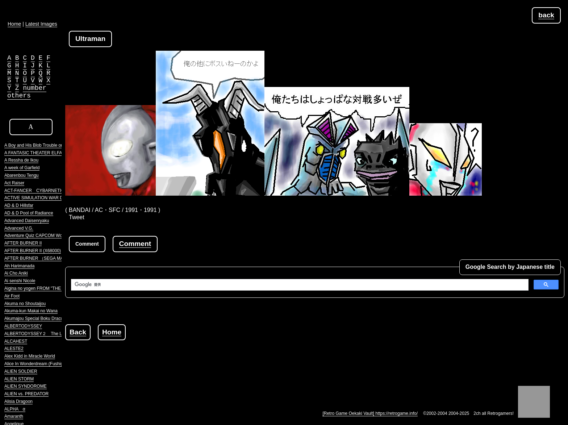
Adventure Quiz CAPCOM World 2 (37, 235)
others (19, 95)
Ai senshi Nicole (19, 280)
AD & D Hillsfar (18, 205)
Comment (135, 243)
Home (111, 332)
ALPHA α (14, 409)
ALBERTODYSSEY (23, 326)
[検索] (299, 285)
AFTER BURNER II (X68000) (32, 250)
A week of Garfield (21, 167)
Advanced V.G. (18, 228)
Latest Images (41, 24)
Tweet (76, 217)
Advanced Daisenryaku (26, 220)
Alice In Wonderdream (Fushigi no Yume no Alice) (52, 363)
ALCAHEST (15, 341)
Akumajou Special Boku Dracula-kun (39, 318)
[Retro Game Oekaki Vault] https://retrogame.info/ (370, 413)
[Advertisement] (197, 356)
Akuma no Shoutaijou (25, 303)
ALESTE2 (14, 348)
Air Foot (12, 296)
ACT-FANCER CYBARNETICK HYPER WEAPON (54, 190)
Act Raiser (14, 183)
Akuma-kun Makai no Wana (31, 310)
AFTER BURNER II (23, 243)
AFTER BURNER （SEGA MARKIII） (40, 258)
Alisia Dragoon (18, 401)
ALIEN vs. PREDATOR (26, 393)
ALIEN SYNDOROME (25, 386)
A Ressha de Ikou (21, 160)
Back (78, 332)
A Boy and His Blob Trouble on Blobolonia (44, 145)
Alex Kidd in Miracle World (29, 356)
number (34, 88)
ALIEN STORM (19, 379)
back (546, 15)
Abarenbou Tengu (21, 175)
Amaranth (13, 416)
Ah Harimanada (19, 265)
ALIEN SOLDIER (20, 371)
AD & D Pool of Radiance (28, 213)
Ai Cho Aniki (16, 273)
